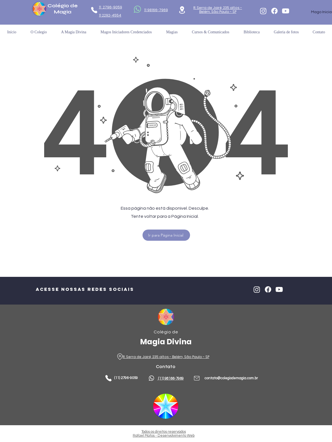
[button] (251, 32)
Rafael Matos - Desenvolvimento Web (164, 436)
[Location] (182, 10)
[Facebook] (274, 11)
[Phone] (94, 10)
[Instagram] (263, 11)
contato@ (212, 378)
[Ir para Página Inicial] (166, 235)
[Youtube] (285, 11)
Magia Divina (166, 341)
